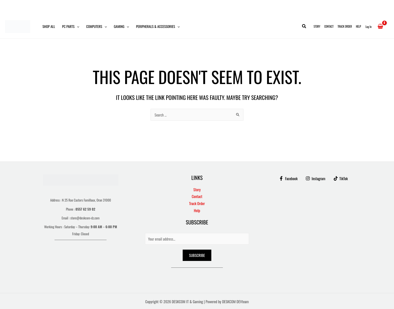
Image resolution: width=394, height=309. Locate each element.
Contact (328, 26)
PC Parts (70, 26)
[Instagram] (315, 178)
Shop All (48, 26)
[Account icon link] (369, 26)
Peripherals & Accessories (158, 26)
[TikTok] (341, 178)
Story (317, 26)
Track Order (345, 26)
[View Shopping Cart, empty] (380, 26)
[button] (77, 26)
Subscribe (197, 255)
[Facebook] (288, 178)
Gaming (121, 26)
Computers (96, 26)
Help (358, 26)
